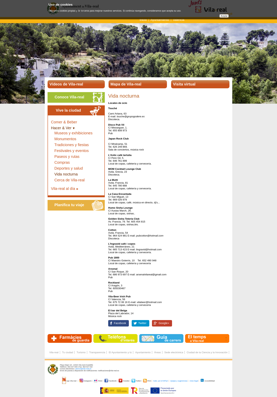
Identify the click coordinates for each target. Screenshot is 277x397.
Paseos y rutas (66, 156)
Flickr (98, 381)
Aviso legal (193, 381)
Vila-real (54, 352)
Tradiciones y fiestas (71, 145)
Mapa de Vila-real (125, 84)
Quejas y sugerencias (178, 381)
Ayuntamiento (160, 19)
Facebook (120, 323)
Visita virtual (184, 84)
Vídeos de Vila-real (66, 84)
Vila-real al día (63, 188)
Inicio (143, 19)
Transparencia (97, 352)
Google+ (164, 323)
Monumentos (65, 139)
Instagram (85, 381)
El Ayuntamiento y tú (120, 352)
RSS (147, 381)
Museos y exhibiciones (73, 133)
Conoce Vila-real (69, 97)
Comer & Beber (64, 122)
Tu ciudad (67, 352)
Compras (62, 162)
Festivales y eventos (71, 151)
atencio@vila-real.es (83, 369)
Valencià (178, 19)
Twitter (142, 323)
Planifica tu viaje (69, 205)
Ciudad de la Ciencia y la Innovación (207, 352)
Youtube (124, 381)
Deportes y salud (68, 168)
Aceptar (224, 16)
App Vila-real (69, 381)
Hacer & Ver (61, 128)
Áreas (157, 352)
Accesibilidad (207, 381)
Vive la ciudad (68, 110)
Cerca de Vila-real (69, 180)
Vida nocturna (66, 174)
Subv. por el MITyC (160, 381)
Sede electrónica (173, 352)
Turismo (81, 352)
